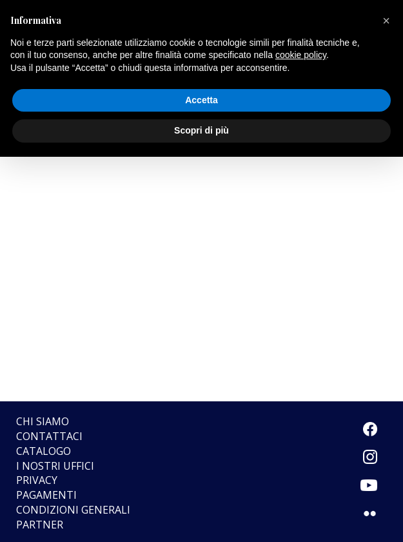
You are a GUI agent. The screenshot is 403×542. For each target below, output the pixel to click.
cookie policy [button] (300, 55)
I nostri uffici (55, 466)
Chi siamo (42, 421)
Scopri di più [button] (201, 130)
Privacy (36, 480)
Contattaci (49, 436)
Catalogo (43, 451)
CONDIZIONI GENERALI (73, 510)
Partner (39, 524)
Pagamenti (46, 495)
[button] (386, 20)
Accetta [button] (201, 100)
